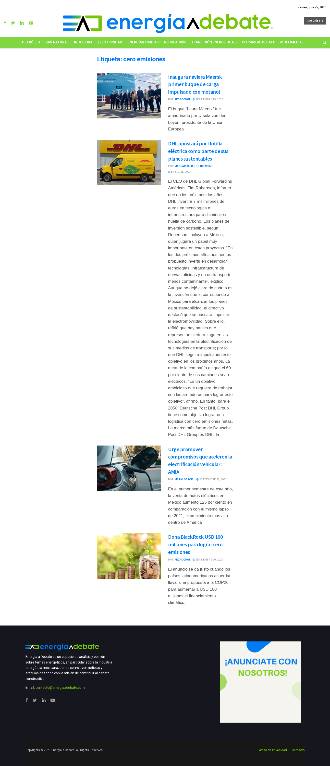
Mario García (184, 479)
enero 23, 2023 (179, 171)
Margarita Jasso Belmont (193, 166)
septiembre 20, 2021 (208, 559)
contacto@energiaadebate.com (60, 687)
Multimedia (291, 42)
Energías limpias (143, 42)
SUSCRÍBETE (315, 20)
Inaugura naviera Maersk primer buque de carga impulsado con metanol (195, 84)
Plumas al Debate (258, 42)
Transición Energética (212, 42)
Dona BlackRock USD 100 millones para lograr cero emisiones (195, 544)
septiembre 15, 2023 (208, 99)
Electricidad (110, 42)
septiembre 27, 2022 (211, 479)
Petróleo (31, 42)
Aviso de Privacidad (273, 750)
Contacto (298, 750)
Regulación (175, 42)
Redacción (182, 99)
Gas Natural (57, 42)
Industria (83, 42)
